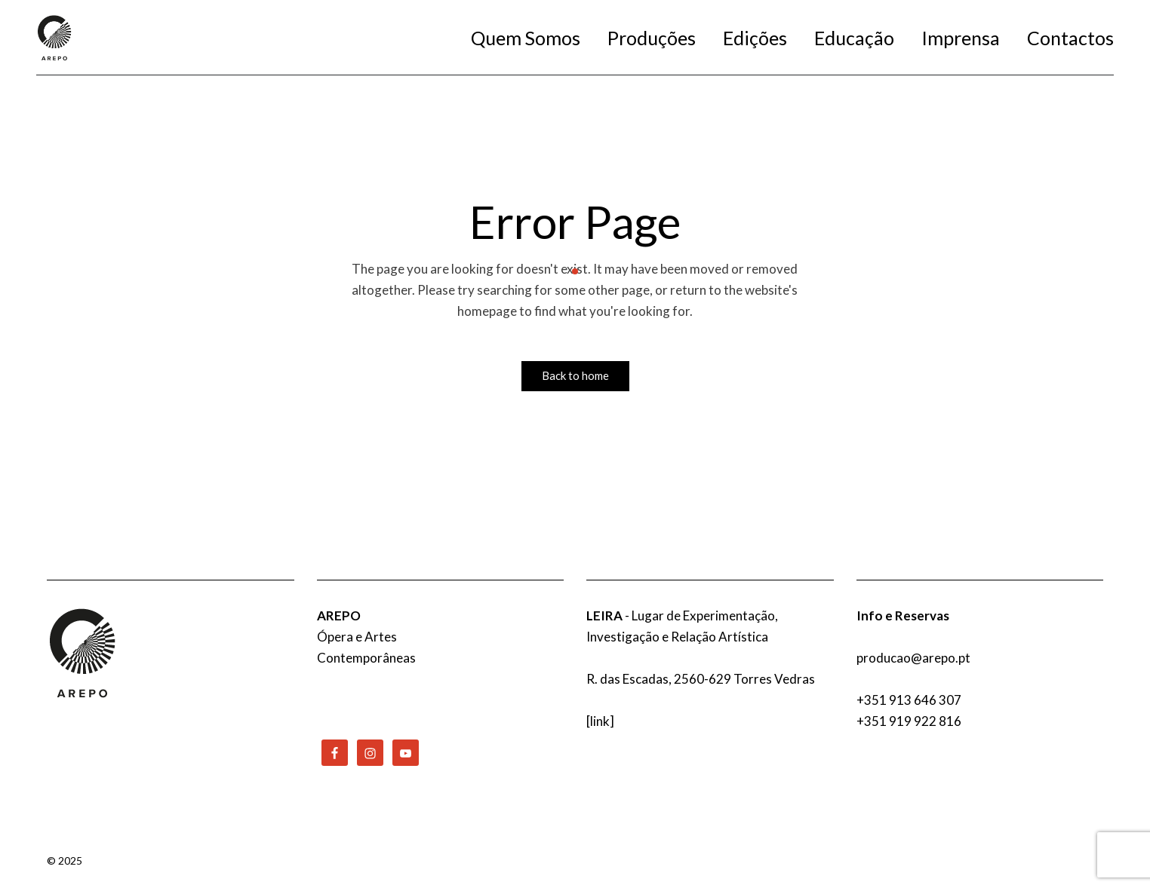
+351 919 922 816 (908, 721)
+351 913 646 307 (908, 700)
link (600, 721)
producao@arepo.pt (913, 658)
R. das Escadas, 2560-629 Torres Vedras (700, 679)
